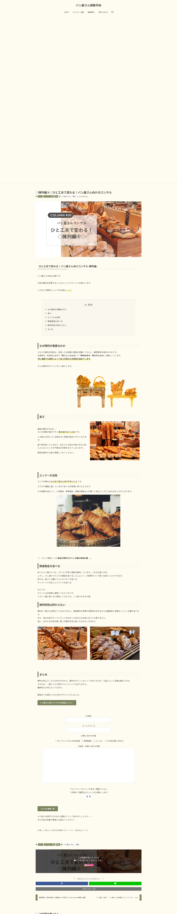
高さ (49, 313)
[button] (62, 883)
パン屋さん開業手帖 (88, 5)
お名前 (88, 717)
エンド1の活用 (54, 317)
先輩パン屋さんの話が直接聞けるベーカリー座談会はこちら (63, 830)
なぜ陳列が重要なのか (57, 309)
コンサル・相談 (48, 196)
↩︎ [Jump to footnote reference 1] (91, 558)
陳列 (56, 196)
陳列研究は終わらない (57, 325)
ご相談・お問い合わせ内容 (88, 764)
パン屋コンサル (66, 196)
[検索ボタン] (112, 12)
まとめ (50, 329)
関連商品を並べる (55, 321)
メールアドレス (88, 727)
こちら (69, 290)
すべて (40, 196)
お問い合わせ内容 (88, 735)
